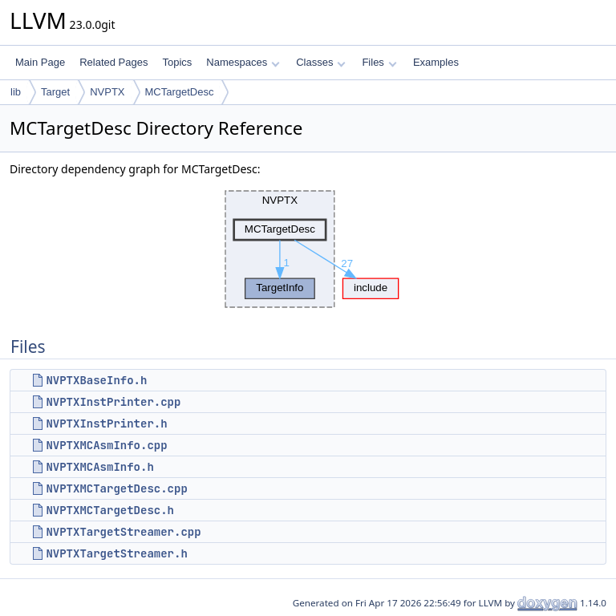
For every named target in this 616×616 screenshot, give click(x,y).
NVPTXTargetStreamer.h (116, 553)
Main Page (40, 62)
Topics (177, 62)
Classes (321, 62)
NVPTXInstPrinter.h (106, 423)
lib (15, 92)
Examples (436, 62)
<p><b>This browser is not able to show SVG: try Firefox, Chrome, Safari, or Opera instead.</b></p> (308, 249)
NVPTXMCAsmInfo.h (99, 467)
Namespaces (242, 62)
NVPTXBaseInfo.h (96, 380)
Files (379, 62)
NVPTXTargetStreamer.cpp (123, 532)
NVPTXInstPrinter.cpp (113, 402)
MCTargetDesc (179, 92)
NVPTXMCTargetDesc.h (110, 510)
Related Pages (113, 62)
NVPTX (107, 92)
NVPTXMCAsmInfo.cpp (106, 445)
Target (55, 92)
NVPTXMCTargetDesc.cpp (116, 488)
